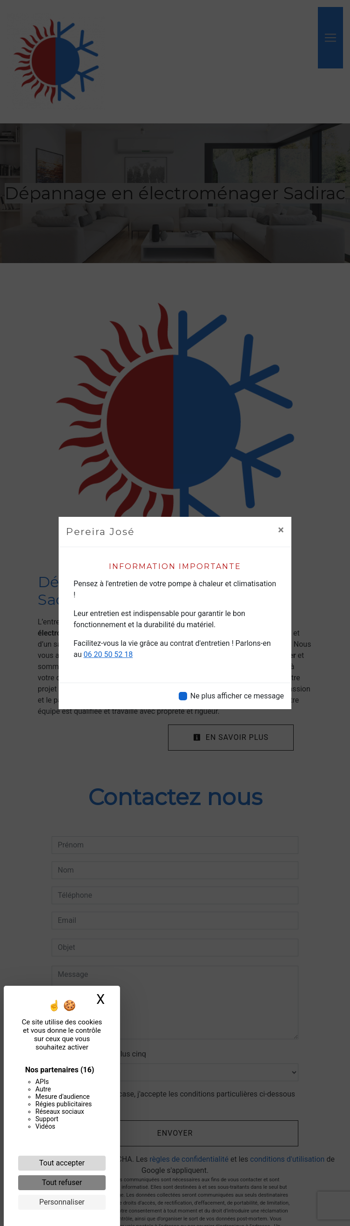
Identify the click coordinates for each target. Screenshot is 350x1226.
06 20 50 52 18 (108, 654)
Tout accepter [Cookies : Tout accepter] (62, 1162)
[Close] (280, 530)
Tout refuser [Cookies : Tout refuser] (62, 1182)
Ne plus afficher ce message (237, 695)
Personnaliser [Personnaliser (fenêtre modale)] (62, 1202)
